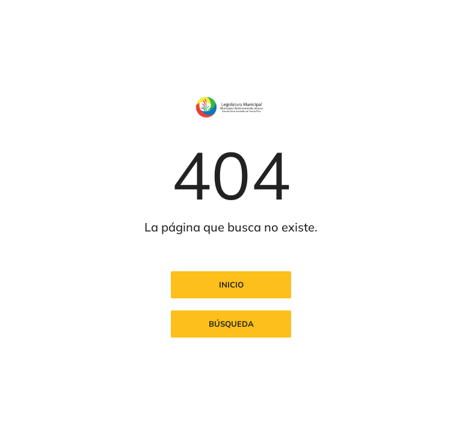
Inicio (231, 284)
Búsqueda (231, 324)
